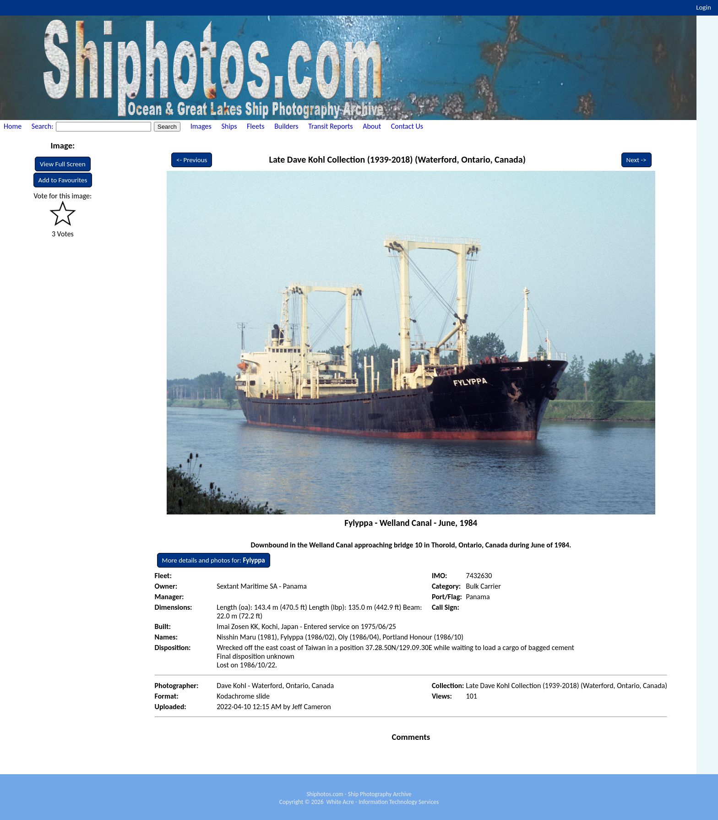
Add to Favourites (62, 180)
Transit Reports (330, 126)
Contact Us (407, 126)
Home (13, 126)
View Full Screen (63, 164)
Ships (229, 126)
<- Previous (191, 160)
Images (201, 126)
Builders (286, 126)
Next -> (636, 160)
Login (703, 7)
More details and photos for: (213, 560)
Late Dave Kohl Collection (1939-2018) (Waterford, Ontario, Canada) (397, 159)
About (372, 126)
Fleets (255, 126)
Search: (43, 126)
